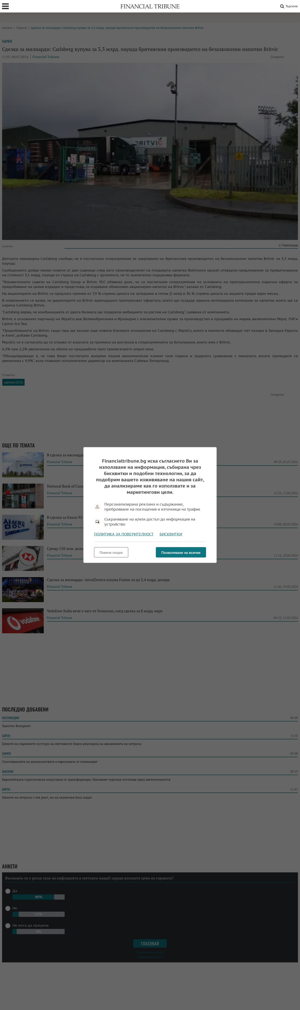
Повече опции (111, 552)
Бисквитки (171, 534)
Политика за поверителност (124, 534)
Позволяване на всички (180, 552)
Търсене (288, 6)
